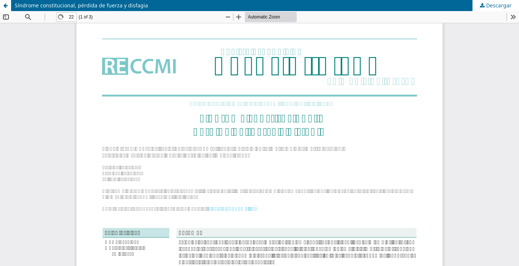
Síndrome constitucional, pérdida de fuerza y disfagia (81, 5)
